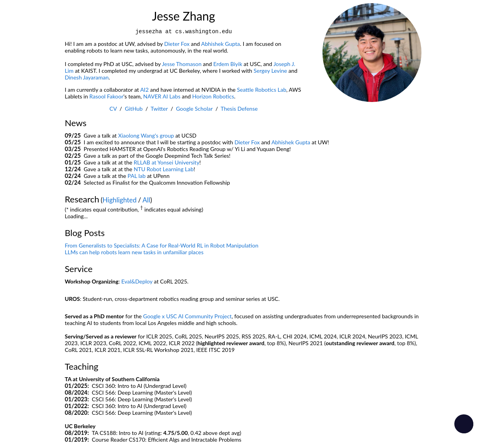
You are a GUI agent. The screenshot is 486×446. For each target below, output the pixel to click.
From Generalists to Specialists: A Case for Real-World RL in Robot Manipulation (162, 245)
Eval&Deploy (136, 281)
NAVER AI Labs (162, 96)
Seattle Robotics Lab (261, 89)
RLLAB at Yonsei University (166, 162)
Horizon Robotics (213, 96)
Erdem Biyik (227, 63)
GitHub (134, 108)
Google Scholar (194, 108)
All (147, 200)
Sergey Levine (270, 70)
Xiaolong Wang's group (146, 135)
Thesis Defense (239, 108)
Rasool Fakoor (107, 96)
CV (112, 108)
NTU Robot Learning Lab (163, 169)
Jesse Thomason (182, 63)
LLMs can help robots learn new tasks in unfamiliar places (134, 252)
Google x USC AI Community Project (187, 316)
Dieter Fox (177, 43)
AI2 (144, 89)
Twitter (159, 108)
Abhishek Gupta (220, 43)
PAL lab (137, 175)
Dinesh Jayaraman (87, 77)
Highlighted (120, 200)
